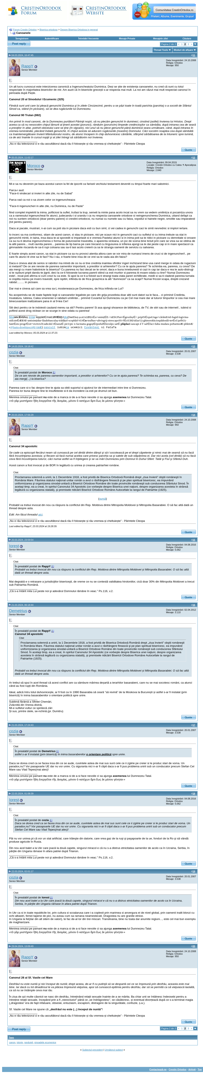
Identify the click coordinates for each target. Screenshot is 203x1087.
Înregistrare (22, 38)
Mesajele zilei (160, 38)
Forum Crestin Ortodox (25, 29)
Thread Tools (161, 50)
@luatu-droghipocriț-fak (26, 327)
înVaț (32, 317)
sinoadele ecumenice (45, 1042)
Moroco (33, 165)
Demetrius (18, 611)
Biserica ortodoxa (49, 29)
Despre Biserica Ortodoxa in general (79, 29)
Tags (11, 1037)
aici (40, 514)
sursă (102, 498)
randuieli (28, 1042)
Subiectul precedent (92, 1050)
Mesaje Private (127, 38)
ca (67, 327)
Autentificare (52, 38)
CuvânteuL (91, 327)
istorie (20, 1042)
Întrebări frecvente (88, 38)
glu (65, 317)
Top (200, 1069)
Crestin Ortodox (178, 1069)
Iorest (14, 546)
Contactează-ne (157, 1069)
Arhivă (192, 1069)
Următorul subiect (114, 1050)
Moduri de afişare (183, 50)
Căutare (186, 38)
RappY (27, 66)
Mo (11, 317)
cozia (13, 352)
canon (12, 1042)
